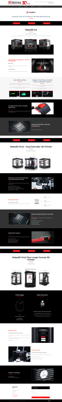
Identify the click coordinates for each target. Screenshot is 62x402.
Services (26, 6)
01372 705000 (15, 394)
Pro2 (31, 23)
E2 (16, 23)
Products (33, 6)
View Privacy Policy (42, 395)
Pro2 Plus (46, 23)
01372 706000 (16, 395)
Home (20, 6)
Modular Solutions (28, 400)
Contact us (40, 6)
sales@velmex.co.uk (51, 2)
